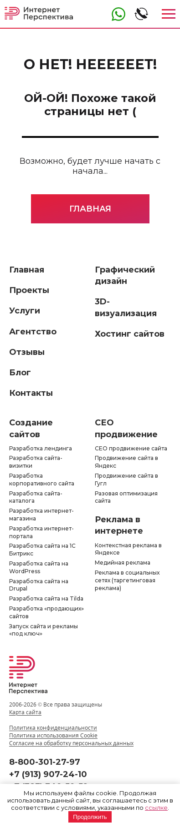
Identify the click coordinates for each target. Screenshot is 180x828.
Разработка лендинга (40, 448)
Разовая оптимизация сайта (126, 497)
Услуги (24, 311)
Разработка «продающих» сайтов (46, 612)
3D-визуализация (126, 307)
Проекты (29, 290)
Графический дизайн (125, 275)
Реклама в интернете (119, 525)
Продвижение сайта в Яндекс (126, 461)
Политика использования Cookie (53, 735)
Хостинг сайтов (130, 334)
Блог (20, 373)
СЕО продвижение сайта (131, 448)
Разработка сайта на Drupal (38, 585)
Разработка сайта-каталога (35, 497)
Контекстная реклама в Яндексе (128, 549)
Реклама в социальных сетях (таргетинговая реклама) (127, 580)
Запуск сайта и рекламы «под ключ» (43, 630)
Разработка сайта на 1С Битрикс (42, 549)
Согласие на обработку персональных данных (71, 743)
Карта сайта (25, 712)
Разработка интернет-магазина (41, 514)
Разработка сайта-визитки (35, 461)
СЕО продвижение (126, 428)
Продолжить (90, 816)
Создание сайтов (31, 428)
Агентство (33, 332)
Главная (90, 209)
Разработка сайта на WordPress (38, 567)
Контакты (31, 393)
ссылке (156, 807)
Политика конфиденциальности (53, 728)
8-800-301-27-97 (44, 762)
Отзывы (27, 352)
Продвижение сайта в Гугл (126, 479)
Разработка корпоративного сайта (41, 479)
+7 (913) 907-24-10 (48, 774)
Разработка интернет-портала (41, 532)
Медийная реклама (122, 562)
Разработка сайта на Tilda (46, 598)
